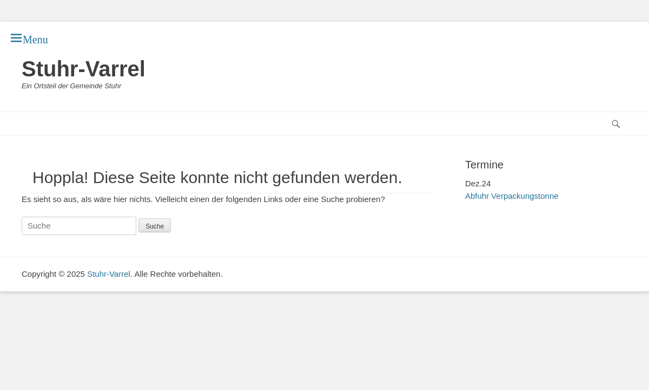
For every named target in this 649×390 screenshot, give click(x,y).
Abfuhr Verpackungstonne (512, 195)
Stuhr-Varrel (83, 69)
